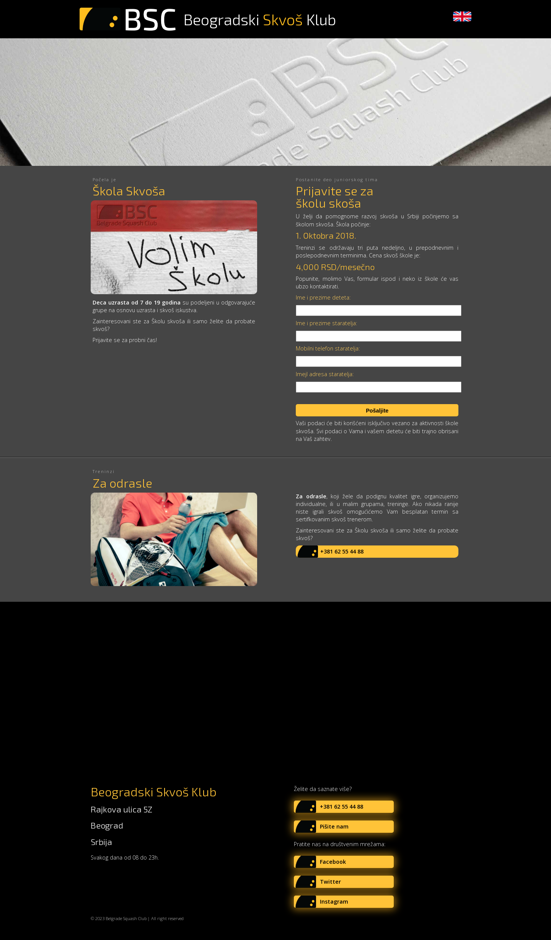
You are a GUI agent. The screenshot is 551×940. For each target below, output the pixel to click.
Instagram (334, 901)
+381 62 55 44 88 (342, 551)
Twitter (330, 881)
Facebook (333, 861)
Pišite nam (334, 826)
